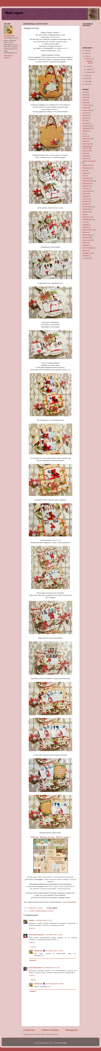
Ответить (32, 928)
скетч (84, 170)
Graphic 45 (86, 212)
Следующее (29, 1030)
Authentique (86, 183)
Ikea (84, 214)
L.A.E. (85, 222)
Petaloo (85, 243)
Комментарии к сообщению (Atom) (46, 1034)
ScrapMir (85, 255)
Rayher (85, 250)
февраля (90, 72)
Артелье (85, 118)
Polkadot (85, 245)
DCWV (85, 193)
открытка (86, 150)
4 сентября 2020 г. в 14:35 (43, 920)
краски (85, 136)
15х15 (85, 92)
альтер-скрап (87, 110)
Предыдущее (71, 1030)
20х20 (85, 97)
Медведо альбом (89, 62)
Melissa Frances (88, 230)
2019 (87, 76)
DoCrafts (85, 196)
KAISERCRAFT (88, 219)
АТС (84, 120)
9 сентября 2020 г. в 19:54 (51, 967)
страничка (86, 178)
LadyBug (85, 225)
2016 (87, 84)
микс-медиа (87, 144)
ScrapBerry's (87, 253)
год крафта (86, 126)
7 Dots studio (87, 105)
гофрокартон (87, 128)
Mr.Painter (86, 237)
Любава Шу (38, 951)
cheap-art (86, 188)
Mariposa (86, 227)
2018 (87, 78)
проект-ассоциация (89, 161)
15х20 (85, 95)
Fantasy (85, 204)
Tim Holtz (86, 258)
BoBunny (86, 186)
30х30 (85, 102)
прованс (85, 158)
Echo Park (86, 199)
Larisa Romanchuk (35, 967)
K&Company (87, 217)
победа (85, 156)
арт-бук (85, 115)
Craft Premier (87, 191)
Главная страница (50, 1030)
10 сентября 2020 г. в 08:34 (55, 984)
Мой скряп (14, 13)
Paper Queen (87, 240)
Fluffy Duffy (86, 209)
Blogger (63, 1043)
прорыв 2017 (87, 165)
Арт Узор (86, 113)
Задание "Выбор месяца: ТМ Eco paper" (50, 837)
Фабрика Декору (40, 911)
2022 (87, 50)
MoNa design (87, 235)
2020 (87, 56)
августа (89, 58)
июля (88, 66)
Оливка (31, 920)
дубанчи (85, 131)
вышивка (86, 123)
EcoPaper (50, 911)
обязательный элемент (87, 147)
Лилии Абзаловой (69, 902)
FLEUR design (87, 206)
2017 (87, 81)
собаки (85, 173)
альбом (32, 911)
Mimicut (85, 232)
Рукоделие (86, 168)
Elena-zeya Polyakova (36, 934)
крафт (85, 141)
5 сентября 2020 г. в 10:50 (53, 934)
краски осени (87, 138)
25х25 (85, 100)
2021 (87, 53)
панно (85, 153)
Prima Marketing (88, 248)
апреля (89, 69)
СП (84, 175)
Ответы (33, 947)
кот (84, 133)
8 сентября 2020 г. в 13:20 (54, 951)
